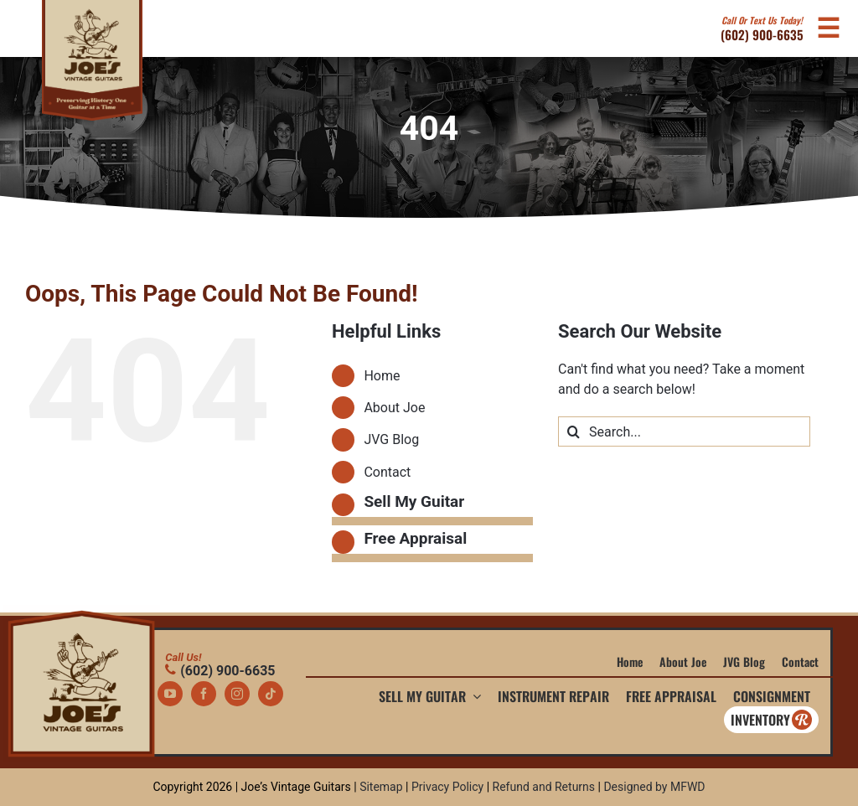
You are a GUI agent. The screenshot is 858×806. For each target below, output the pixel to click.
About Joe (394, 408)
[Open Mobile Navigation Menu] (827, 28)
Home (382, 376)
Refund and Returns (544, 786)
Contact (387, 472)
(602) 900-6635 (762, 28)
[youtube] (170, 693)
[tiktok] (270, 693)
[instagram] (237, 693)
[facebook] (203, 693)
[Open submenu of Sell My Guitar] (473, 696)
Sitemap (380, 786)
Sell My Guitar (414, 501)
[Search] (573, 431)
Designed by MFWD (654, 786)
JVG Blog (391, 439)
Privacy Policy (447, 786)
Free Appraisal (415, 538)
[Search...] (684, 431)
